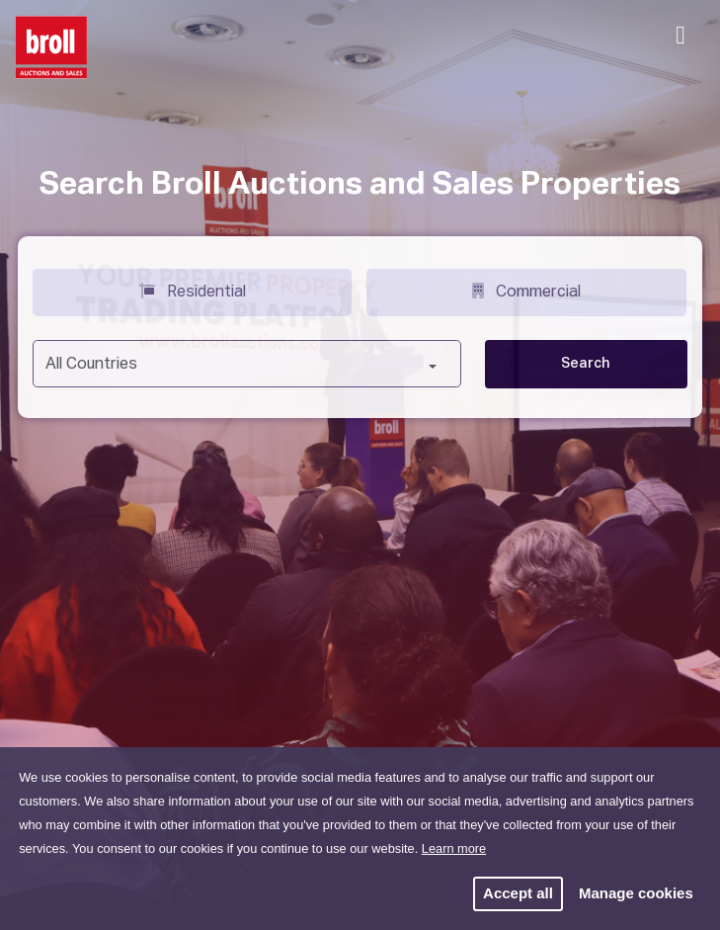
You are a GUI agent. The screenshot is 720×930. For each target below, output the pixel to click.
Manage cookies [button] (636, 893)
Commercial (526, 290)
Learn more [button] (454, 848)
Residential (192, 290)
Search (585, 364)
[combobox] (247, 363)
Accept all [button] (518, 893)
